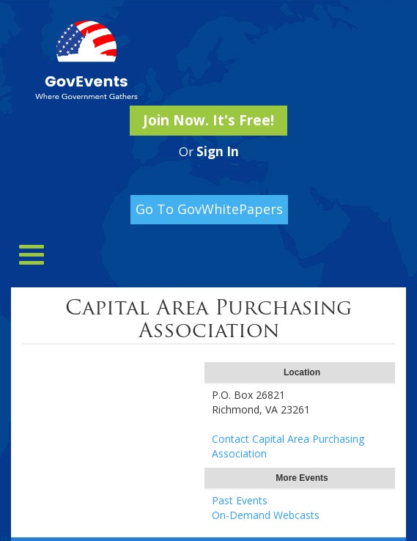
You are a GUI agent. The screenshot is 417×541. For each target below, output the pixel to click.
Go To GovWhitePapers (209, 209)
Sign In (217, 151)
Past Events (239, 500)
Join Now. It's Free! (208, 120)
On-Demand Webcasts (266, 515)
